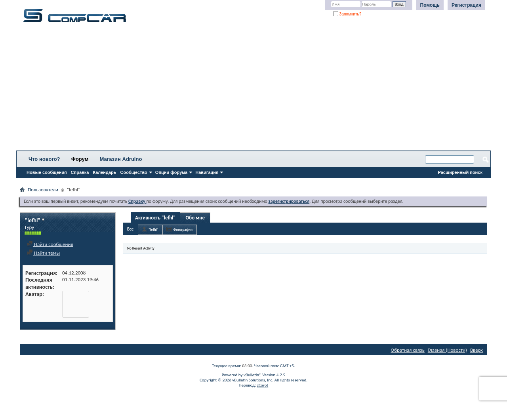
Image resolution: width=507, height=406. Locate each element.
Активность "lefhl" (155, 218)
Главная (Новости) (447, 350)
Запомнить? (347, 14)
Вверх (476, 350)
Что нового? (44, 159)
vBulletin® (252, 374)
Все (130, 229)
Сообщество (133, 172)
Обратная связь (408, 350)
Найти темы (43, 253)
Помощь (430, 5)
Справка (80, 172)
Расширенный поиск (460, 172)
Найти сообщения (50, 244)
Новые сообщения (47, 172)
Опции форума (171, 172)
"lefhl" (153, 229)
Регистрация (466, 5)
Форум (79, 159)
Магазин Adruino (121, 159)
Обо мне (195, 218)
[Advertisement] (247, 89)
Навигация (206, 172)
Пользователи (43, 190)
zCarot (263, 385)
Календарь (104, 172)
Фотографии (183, 229)
